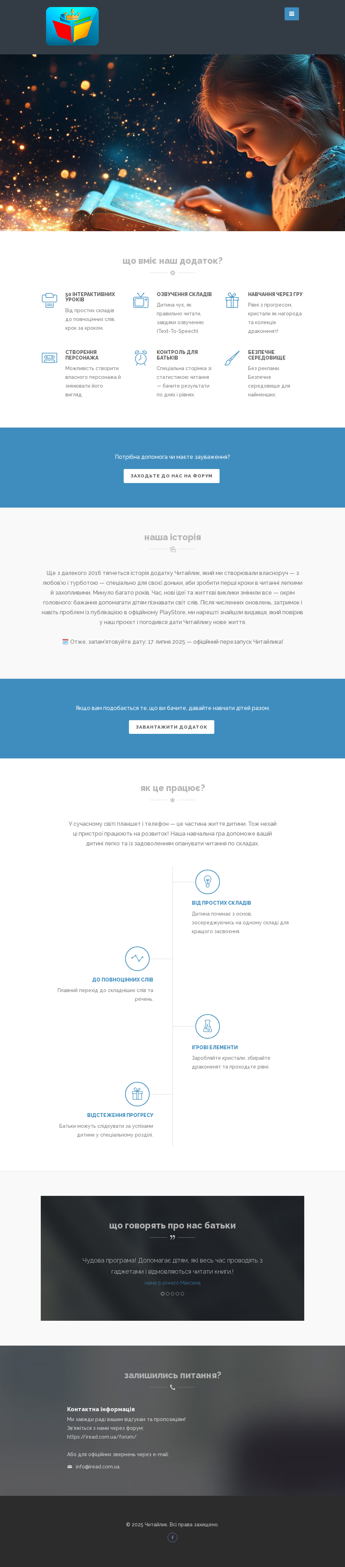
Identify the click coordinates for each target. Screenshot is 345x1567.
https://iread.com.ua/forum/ (102, 1437)
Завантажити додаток (171, 727)
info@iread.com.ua (97, 1466)
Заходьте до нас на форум (172, 475)
